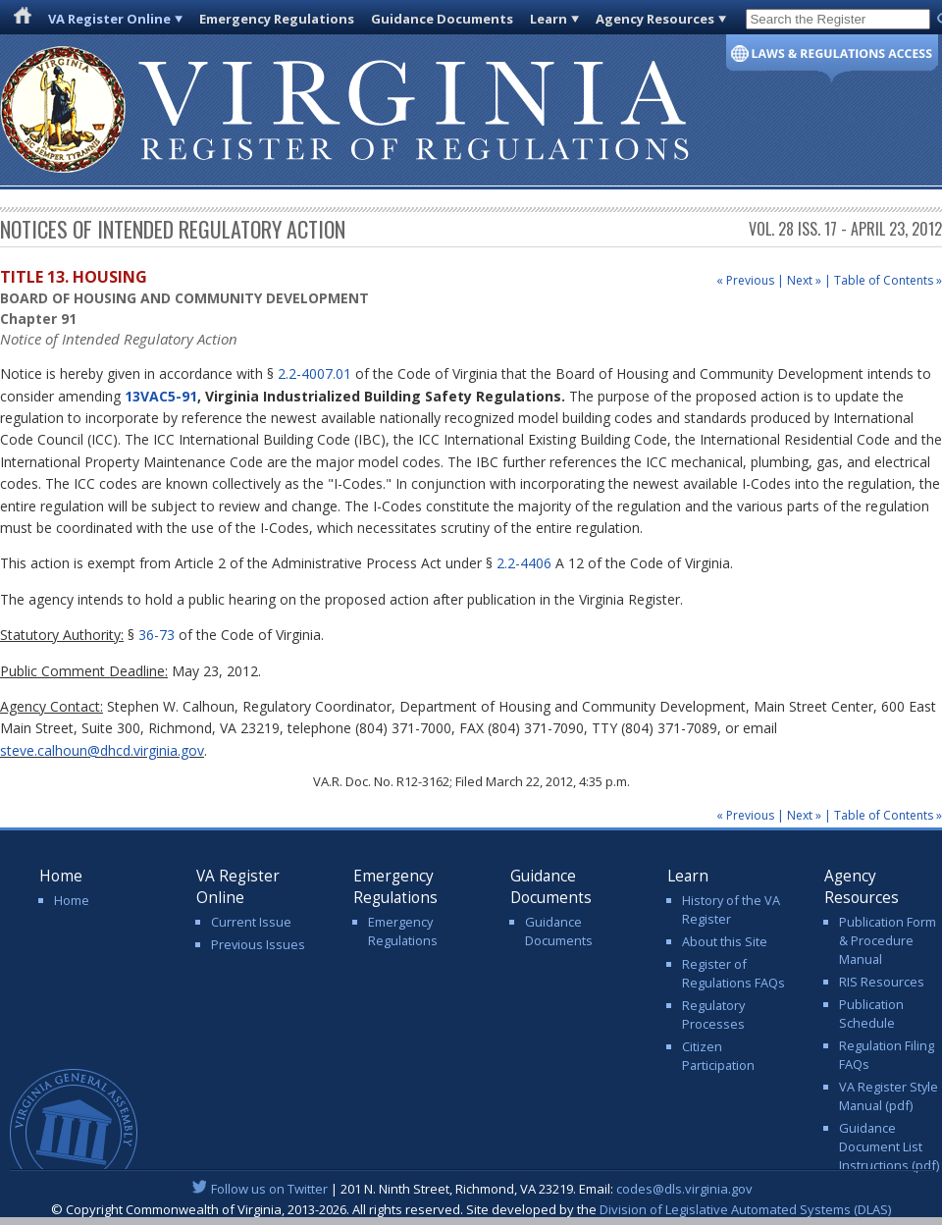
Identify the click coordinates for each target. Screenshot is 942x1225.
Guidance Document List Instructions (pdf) (889, 1146)
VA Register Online (109, 18)
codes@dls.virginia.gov (684, 1189)
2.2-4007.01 (314, 373)
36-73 (156, 634)
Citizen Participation (718, 1056)
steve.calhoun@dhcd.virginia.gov (102, 750)
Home (71, 900)
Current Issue (251, 922)
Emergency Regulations (276, 18)
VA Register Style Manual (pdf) (888, 1096)
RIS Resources (881, 981)
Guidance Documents (442, 18)
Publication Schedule (871, 1013)
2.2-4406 (524, 563)
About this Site (724, 941)
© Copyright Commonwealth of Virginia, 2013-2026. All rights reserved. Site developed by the (471, 1209)
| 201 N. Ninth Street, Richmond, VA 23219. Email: (471, 1189)
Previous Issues (258, 944)
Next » (804, 280)
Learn (548, 18)
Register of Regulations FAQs (733, 973)
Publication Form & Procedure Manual (887, 940)
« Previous (745, 280)
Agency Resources (655, 18)
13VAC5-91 (161, 396)
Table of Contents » (888, 280)
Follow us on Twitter (269, 1189)
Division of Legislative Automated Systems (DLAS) (745, 1209)
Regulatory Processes (713, 1014)
